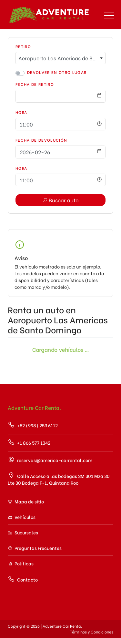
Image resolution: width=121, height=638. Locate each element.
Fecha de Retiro (34, 84)
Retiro (23, 46)
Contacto (23, 579)
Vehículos (21, 516)
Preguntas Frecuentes (35, 547)
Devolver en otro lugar (56, 72)
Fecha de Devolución (41, 140)
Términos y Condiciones (91, 631)
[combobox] (60, 58)
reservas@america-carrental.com (50, 459)
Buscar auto (60, 200)
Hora (21, 112)
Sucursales (23, 532)
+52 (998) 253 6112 (33, 425)
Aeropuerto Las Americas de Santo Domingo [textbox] (61, 58)
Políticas (21, 563)
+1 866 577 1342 (29, 442)
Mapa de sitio (26, 501)
